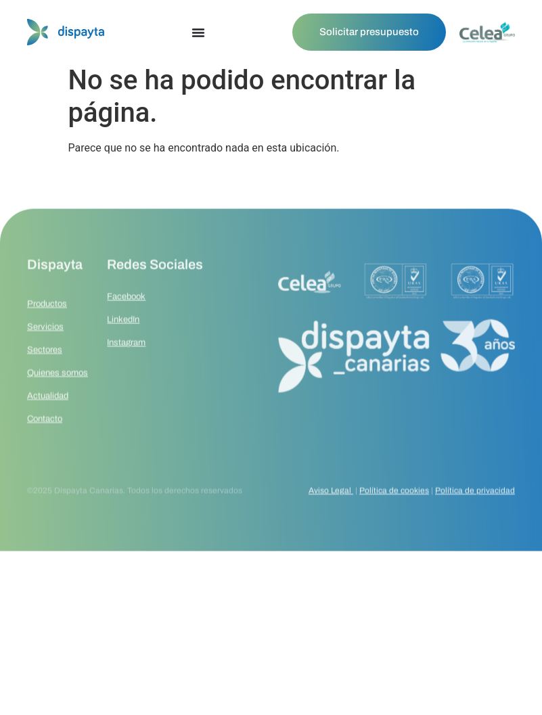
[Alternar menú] (198, 32)
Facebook (126, 321)
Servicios (45, 356)
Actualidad (47, 425)
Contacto (44, 448)
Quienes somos (57, 402)
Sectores (44, 379)
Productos (47, 333)
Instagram (126, 367)
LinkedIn (123, 344)
